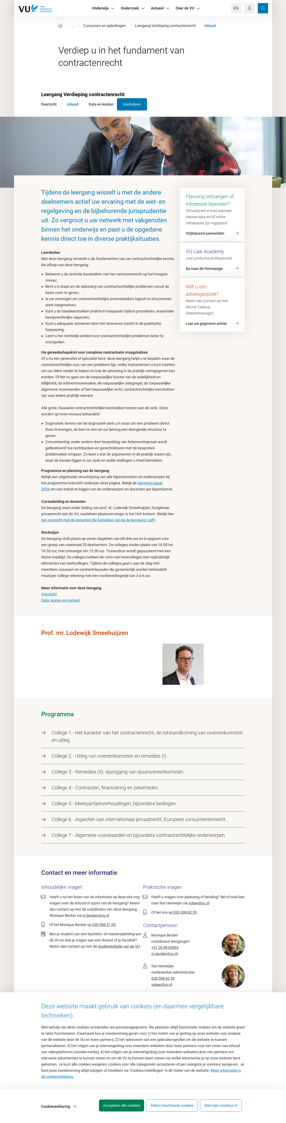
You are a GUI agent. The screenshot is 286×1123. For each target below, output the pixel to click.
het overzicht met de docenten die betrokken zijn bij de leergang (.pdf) (98, 520)
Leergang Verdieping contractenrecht (165, 25)
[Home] (60, 25)
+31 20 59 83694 (165, 947)
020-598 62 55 (185, 912)
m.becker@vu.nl (95, 915)
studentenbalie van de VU (119, 946)
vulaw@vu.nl (198, 903)
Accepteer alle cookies (116, 1107)
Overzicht (49, 594)
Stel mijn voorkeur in (221, 1107)
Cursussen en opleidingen (104, 25)
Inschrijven (139, 104)
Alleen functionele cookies (169, 1107)
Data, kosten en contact (60, 600)
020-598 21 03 (103, 925)
